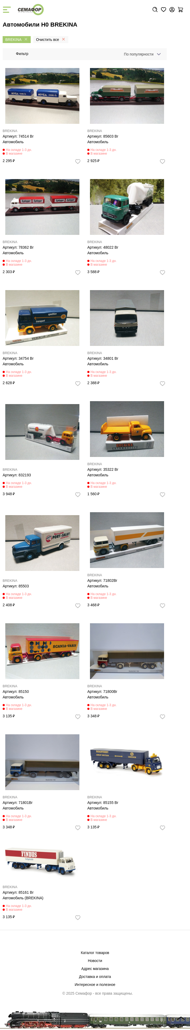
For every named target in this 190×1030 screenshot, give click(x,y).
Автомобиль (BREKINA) (23, 898)
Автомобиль (13, 142)
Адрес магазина (95, 969)
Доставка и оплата (95, 976)
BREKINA (10, 131)
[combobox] (141, 54)
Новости (95, 961)
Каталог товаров (95, 953)
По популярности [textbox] (138, 54)
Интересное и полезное (95, 984)
